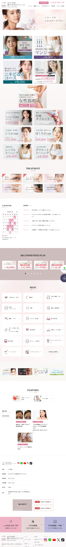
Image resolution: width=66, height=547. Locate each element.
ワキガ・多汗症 (32, 319)
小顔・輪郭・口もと (54, 297)
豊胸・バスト (10, 319)
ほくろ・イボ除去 (32, 340)
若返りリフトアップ (10, 308)
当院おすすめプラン (38, 521)
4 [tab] (34, 273)
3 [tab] (31, 273)
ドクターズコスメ (32, 351)
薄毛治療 (30, 329)
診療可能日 (44, 2)
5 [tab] (37, 273)
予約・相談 (36, 524)
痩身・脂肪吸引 (53, 308)
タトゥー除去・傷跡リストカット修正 (12, 329)
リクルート (26, 529)
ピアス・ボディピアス (54, 340)
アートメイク (10, 351)
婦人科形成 (52, 319)
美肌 (29, 308)
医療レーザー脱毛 (53, 329)
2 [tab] (34, 27)
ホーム (25, 519)
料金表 (35, 519)
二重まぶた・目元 (11, 297)
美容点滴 (9, 340)
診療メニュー (27, 526)
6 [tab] (40, 273)
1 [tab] (31, 27)
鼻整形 (29, 297)
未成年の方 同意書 (42, 483)
